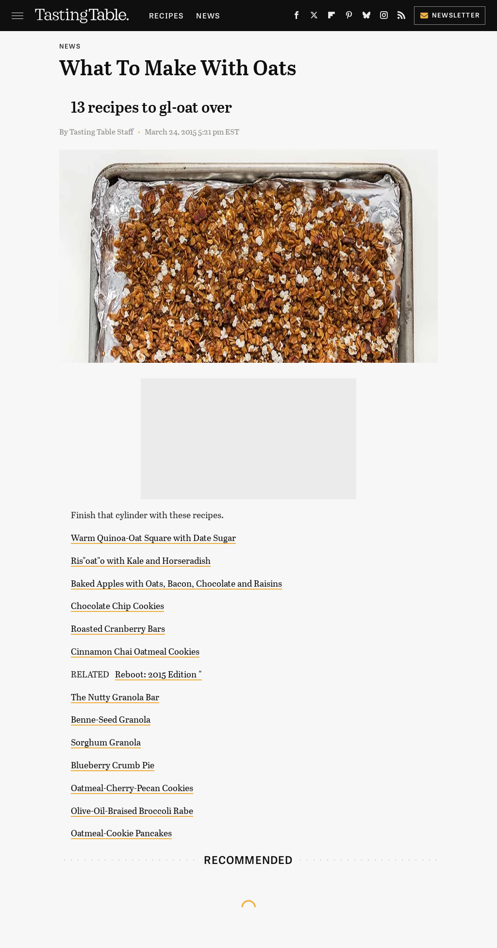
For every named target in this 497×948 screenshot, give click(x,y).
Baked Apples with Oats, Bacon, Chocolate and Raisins (176, 583)
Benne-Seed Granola (110, 719)
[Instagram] (384, 17)
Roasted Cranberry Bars (118, 628)
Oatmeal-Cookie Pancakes (121, 833)
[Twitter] (314, 17)
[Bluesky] (366, 17)
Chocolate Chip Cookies (117, 605)
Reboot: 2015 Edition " (158, 674)
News (208, 15)
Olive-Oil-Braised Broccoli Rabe (132, 810)
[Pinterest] (349, 17)
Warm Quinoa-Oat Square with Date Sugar (153, 537)
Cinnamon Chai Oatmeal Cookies (135, 651)
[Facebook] (296, 17)
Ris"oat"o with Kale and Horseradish (141, 560)
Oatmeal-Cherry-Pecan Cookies (132, 787)
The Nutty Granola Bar (115, 697)
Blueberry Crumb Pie (112, 765)
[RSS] (401, 17)
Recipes (166, 15)
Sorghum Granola (106, 742)
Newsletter (449, 14)
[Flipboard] (331, 17)
